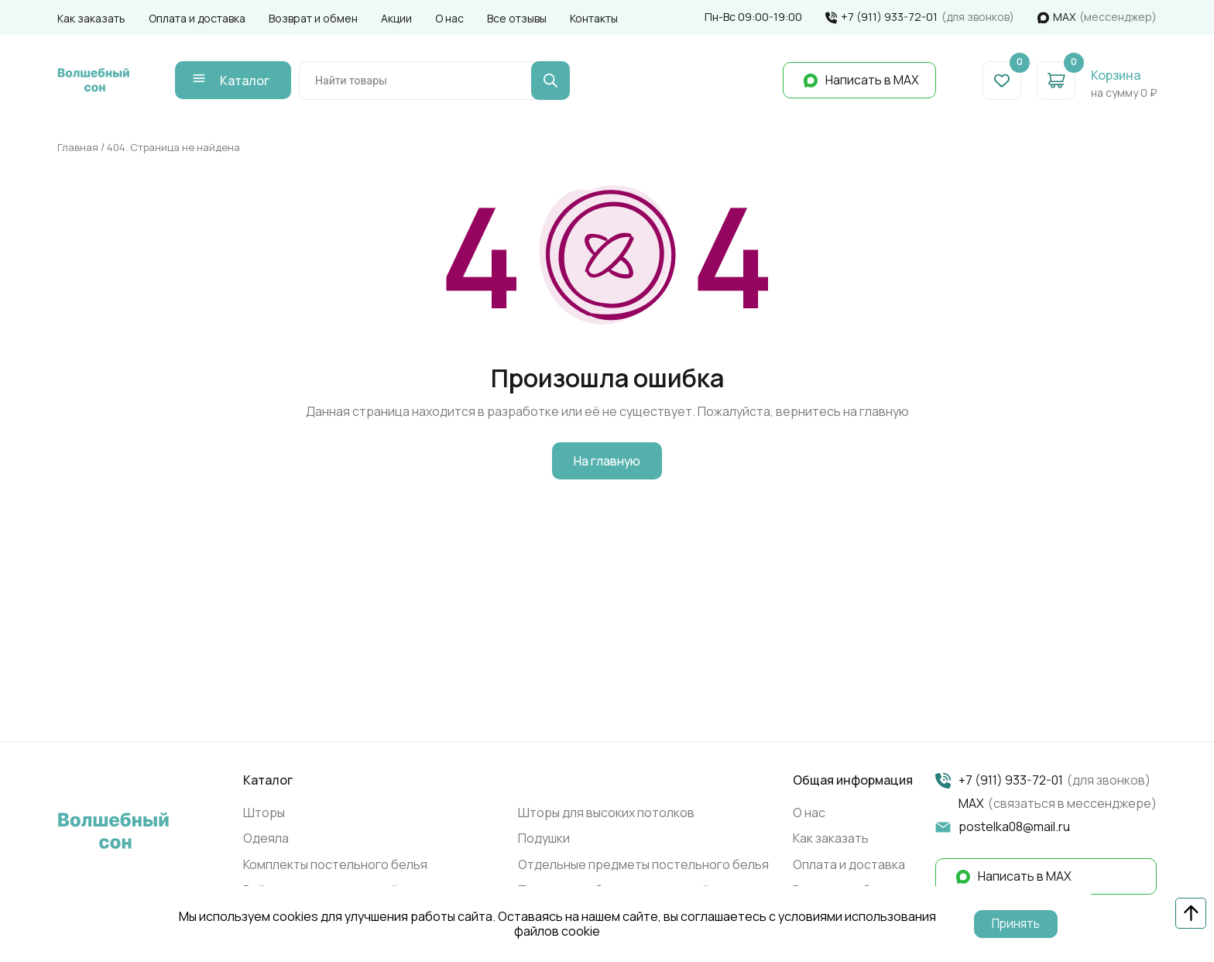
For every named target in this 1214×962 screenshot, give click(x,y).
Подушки (544, 841)
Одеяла (266, 841)
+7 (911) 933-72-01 (889, 17)
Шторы (264, 814)
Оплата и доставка (197, 18)
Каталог (252, 81)
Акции (396, 18)
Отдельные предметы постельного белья (643, 866)
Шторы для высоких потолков (606, 814)
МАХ (1064, 17)
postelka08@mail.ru (1014, 829)
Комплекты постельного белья (335, 866)
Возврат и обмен (313, 18)
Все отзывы (517, 18)
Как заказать (91, 18)
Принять (1015, 924)
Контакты (594, 18)
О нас (449, 18)
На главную (607, 463)
